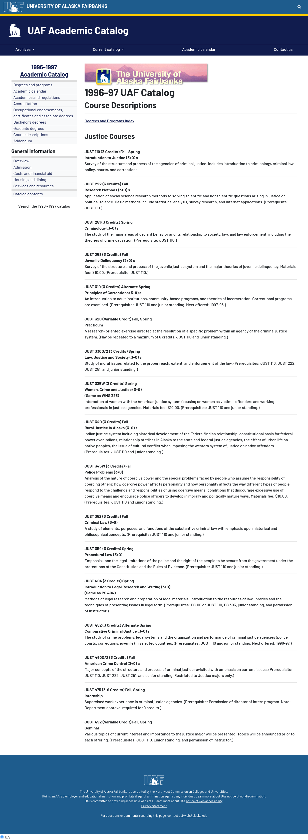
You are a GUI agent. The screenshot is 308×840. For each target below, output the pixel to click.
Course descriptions (31, 134)
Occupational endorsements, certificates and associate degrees (43, 112)
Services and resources (34, 185)
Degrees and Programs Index (109, 120)
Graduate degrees (29, 128)
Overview (22, 160)
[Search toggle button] (299, 6)
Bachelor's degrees (30, 122)
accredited (138, 791)
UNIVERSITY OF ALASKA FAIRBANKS (67, 6)
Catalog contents (28, 193)
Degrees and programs (33, 84)
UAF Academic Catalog (78, 30)
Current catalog (106, 49)
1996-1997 (44, 67)
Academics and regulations (37, 97)
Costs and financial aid (33, 173)
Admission (23, 167)
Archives (23, 49)
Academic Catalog (44, 74)
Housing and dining (30, 179)
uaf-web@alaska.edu (193, 815)
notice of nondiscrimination (246, 796)
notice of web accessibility (204, 801)
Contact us (282, 49)
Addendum (23, 140)
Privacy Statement (154, 806)
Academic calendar (198, 49)
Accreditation (25, 103)
